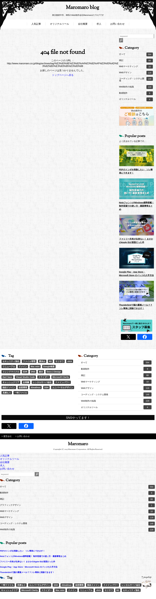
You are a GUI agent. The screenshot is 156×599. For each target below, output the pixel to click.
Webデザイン (136, 73)
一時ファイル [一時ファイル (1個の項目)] (20, 392)
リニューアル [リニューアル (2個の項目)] (9, 366)
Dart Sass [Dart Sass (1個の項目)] (7, 377)
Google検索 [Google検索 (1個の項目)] (49, 366)
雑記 (136, 60)
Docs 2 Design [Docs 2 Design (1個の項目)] (54, 372)
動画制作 (136, 93)
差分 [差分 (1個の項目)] (41, 372)
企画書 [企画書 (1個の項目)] (26, 382)
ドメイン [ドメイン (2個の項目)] (23, 366)
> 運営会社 (6, 436)
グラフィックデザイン (77, 505)
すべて (136, 54)
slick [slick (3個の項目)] (69, 361)
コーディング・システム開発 (136, 79)
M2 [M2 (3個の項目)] (50, 361)
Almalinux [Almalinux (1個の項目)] (36, 387)
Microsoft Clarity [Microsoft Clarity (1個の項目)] (60, 377)
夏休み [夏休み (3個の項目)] (42, 361)
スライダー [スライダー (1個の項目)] (43, 377)
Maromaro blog (78, 8)
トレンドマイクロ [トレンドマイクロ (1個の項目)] (11, 372)
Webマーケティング (136, 67)
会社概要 (83, 25)
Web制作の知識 (136, 87)
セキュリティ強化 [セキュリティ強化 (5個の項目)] (11, 361)
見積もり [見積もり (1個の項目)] (7, 392)
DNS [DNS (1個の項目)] (33, 372)
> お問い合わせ (22, 436)
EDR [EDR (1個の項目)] (25, 372)
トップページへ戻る (63, 75)
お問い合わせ (117, 25)
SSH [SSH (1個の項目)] (46, 387)
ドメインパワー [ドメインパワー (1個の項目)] (62, 382)
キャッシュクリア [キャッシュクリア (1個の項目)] (11, 382)
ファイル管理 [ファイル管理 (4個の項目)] (29, 361)
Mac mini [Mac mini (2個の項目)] (35, 366)
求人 (99, 25)
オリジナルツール (59, 25)
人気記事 (36, 25)
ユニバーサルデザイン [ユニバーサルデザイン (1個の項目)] (62, 387)
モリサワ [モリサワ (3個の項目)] (59, 361)
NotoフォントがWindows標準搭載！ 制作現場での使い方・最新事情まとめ (136, 205)
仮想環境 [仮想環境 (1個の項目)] (23, 387)
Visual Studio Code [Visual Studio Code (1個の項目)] (25, 377)
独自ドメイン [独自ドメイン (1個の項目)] (9, 387)
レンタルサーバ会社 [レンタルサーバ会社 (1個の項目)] (42, 382)
